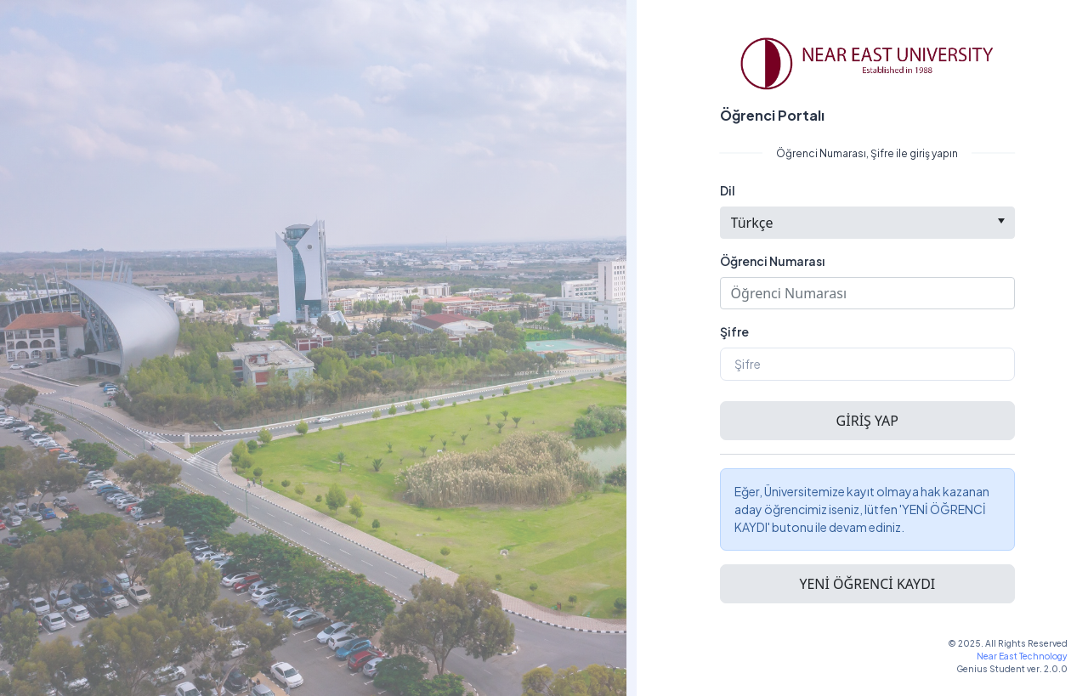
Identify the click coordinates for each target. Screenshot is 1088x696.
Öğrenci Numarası (772, 261)
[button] (867, 420)
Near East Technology (1022, 656)
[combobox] (867, 223)
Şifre (734, 331)
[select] (1001, 220)
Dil (727, 190)
